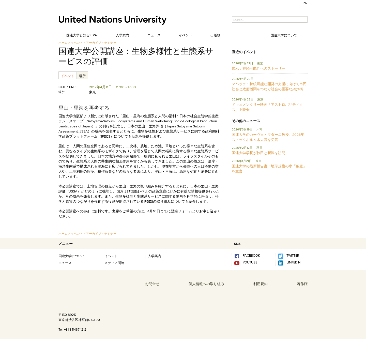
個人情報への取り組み (206, 284)
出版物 (215, 35)
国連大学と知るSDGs (82, 35)
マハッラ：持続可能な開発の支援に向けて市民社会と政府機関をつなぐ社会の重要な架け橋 (269, 86)
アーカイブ (93, 42)
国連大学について (284, 35)
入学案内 (122, 35)
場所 (82, 75)
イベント (185, 35)
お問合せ (152, 284)
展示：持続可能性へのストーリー (258, 68)
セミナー (110, 42)
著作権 (302, 284)
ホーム (63, 42)
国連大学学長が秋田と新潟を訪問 (258, 152)
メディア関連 (114, 262)
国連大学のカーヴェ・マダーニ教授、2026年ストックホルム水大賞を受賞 (268, 137)
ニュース (154, 35)
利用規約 (260, 284)
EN (305, 3)
